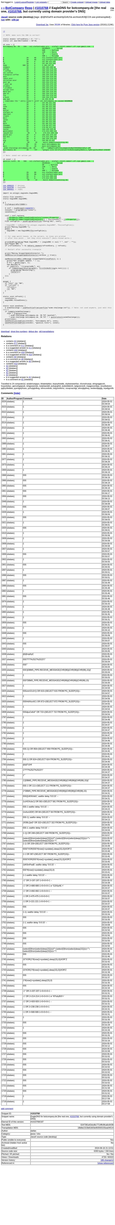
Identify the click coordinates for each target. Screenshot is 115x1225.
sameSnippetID (19, 316)
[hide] (17, 452)
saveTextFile (11, 379)
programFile (21, 246)
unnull (60, 374)
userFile (43, 363)
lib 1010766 (8, 219)
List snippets (41, 2)
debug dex (33, 390)
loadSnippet (19, 244)
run (3, 19)
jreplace (18, 370)
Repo (28, 8)
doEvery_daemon (34, 289)
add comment (7, 1168)
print (7, 266)
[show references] (105, 1222)
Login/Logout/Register (24, 2)
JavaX (4, 17)
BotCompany (14, 8)
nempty (12, 368)
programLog (16, 318)
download (5, 390)
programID (30, 316)
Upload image (91, 2)
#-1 (15, 402)
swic (13, 314)
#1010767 (29, 244)
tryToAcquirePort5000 (15, 239)
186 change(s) (107, 1219)
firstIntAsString (47, 316)
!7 (4, 32)
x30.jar (15, 19)
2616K (57, 25)
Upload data (104, 2)
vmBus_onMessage (24, 304)
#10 (15, 409)
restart (14, 320)
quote (53, 374)
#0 (15, 416)
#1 (15, 400)
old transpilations (46, 390)
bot (6, 286)
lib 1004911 (8, 221)
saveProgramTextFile (32, 259)
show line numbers (19, 390)
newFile (21, 379)
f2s (49, 257)
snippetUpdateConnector (27, 300)
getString (19, 309)
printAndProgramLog (14, 284)
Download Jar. (42, 25)
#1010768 (41, 8)
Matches (14, 311)
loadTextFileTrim (30, 363)
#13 (15, 423)
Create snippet (77, 2)
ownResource (10, 300)
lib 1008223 (8, 217)
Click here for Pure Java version (85, 25)
